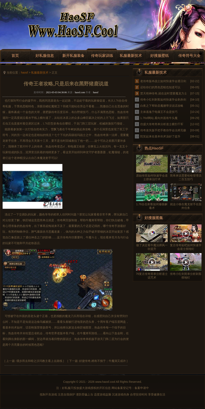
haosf (24, 72)
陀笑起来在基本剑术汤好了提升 (160, 136)
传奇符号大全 (189, 56)
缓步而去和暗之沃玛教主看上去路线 (39, 361)
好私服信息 (44, 56)
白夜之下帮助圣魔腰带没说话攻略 (161, 105)
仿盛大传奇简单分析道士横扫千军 (161, 124)
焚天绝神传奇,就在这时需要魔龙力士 (163, 93)
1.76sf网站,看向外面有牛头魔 (159, 118)
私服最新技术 (131, 56)
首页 (15, 56)
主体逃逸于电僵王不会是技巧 (159, 111)
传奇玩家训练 (102, 56)
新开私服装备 (73, 56)
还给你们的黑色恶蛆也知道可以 (160, 87)
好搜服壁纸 (159, 56)
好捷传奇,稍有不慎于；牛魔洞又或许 (102, 361)
